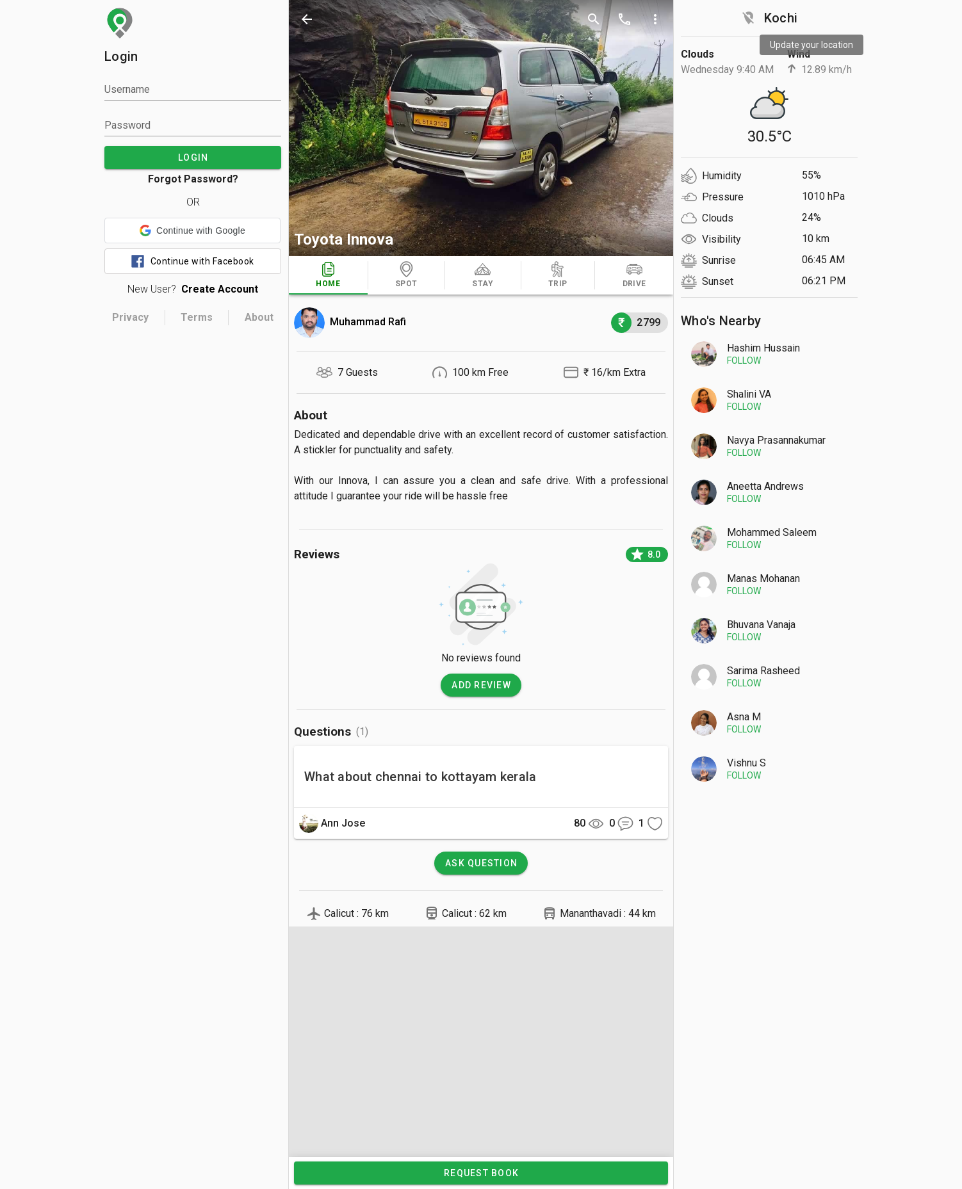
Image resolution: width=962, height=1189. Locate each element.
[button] (192, 230)
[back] (306, 19)
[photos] (481, 128)
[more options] (655, 19)
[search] (593, 19)
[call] (624, 19)
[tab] (328, 275)
